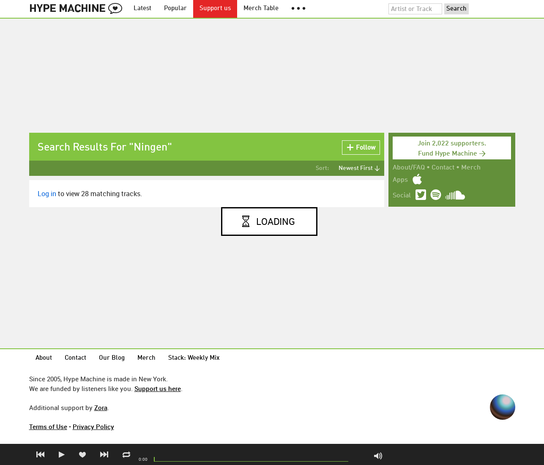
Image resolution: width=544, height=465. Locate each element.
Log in (47, 193)
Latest (142, 8)
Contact (443, 167)
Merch (471, 167)
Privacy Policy (93, 426)
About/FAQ (409, 167)
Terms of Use (48, 426)
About (44, 358)
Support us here (157, 388)
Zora (100, 407)
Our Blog (112, 358)
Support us (215, 8)
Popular (175, 8)
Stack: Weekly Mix (194, 358)
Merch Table (261, 8)
